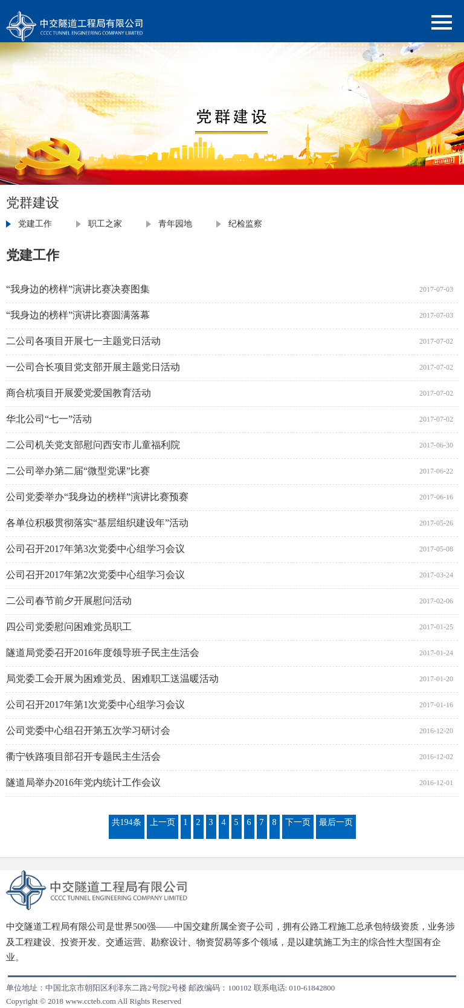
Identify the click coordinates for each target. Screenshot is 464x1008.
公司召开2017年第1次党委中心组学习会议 (95, 704)
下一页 (298, 822)
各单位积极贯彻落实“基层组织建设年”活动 (97, 523)
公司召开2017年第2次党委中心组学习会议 (95, 575)
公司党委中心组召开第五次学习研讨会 (88, 730)
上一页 (162, 822)
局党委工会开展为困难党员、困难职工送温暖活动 (112, 678)
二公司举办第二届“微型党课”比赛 (78, 471)
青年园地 (175, 223)
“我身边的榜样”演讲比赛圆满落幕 (78, 315)
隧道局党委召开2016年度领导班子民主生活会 (102, 652)
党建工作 (35, 223)
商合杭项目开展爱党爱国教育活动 (78, 393)
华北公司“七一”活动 (49, 419)
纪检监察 (245, 223)
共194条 (126, 822)
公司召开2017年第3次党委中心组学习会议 (95, 549)
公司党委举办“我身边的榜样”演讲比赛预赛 (97, 497)
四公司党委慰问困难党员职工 (69, 626)
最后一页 (336, 822)
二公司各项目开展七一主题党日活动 (83, 341)
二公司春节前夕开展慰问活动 (69, 600)
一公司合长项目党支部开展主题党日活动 (93, 367)
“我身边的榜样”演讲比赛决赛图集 (78, 289)
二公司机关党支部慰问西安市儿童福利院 (93, 445)
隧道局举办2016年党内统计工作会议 (83, 782)
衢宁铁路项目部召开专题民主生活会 (83, 756)
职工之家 (105, 223)
